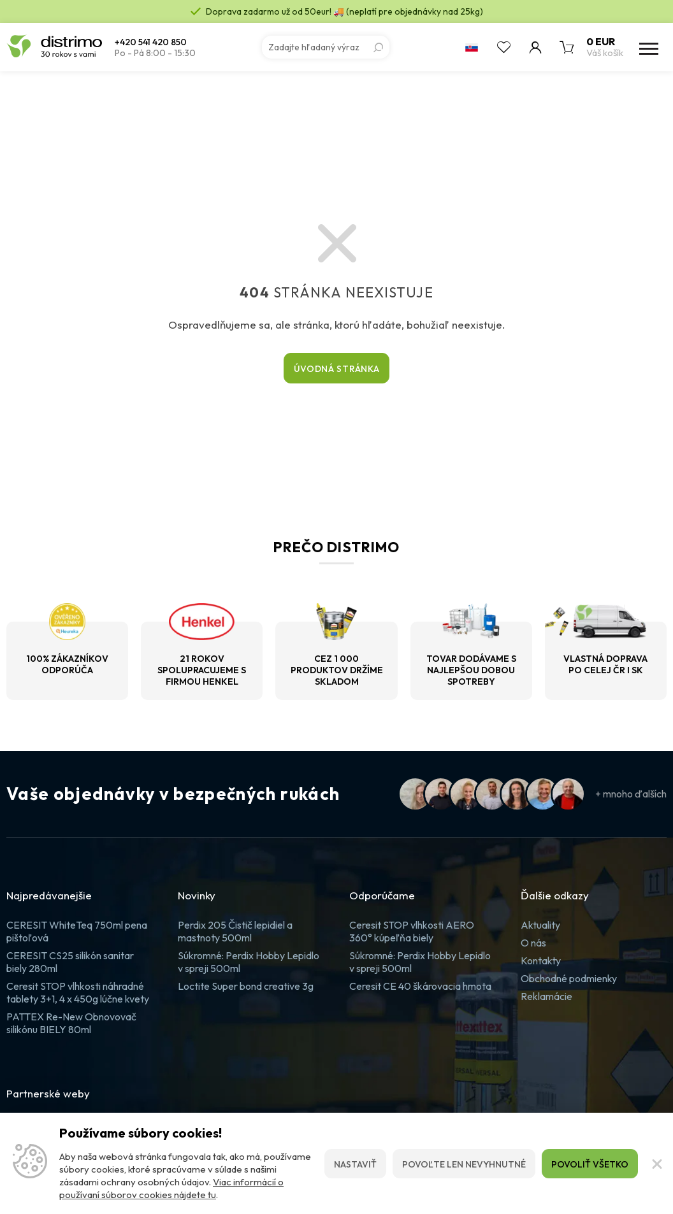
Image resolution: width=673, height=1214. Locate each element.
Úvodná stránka (337, 369)
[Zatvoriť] (655, 1164)
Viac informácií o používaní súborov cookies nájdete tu (171, 1188)
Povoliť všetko (589, 1164)
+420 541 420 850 (151, 42)
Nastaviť (355, 1164)
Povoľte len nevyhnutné (464, 1164)
